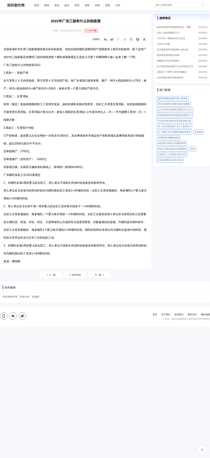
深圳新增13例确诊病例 (168, 137)
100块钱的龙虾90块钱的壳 (170, 77)
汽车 (117, 5)
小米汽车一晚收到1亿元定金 (171, 38)
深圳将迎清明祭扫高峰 (168, 55)
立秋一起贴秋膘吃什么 (168, 32)
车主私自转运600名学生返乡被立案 (174, 121)
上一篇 (51, 275)
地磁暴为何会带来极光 (168, 60)
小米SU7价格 (163, 44)
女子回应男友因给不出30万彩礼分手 (175, 66)
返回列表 (75, 275)
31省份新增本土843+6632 (170, 160)
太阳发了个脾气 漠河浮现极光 (172, 72)
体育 (107, 5)
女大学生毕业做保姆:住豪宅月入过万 (175, 109)
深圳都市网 (15, 5)
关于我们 (165, 314)
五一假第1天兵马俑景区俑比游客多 (174, 132)
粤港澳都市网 (10, 296)
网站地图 (205, 314)
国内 (46, 5)
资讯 (56, 5)
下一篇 (99, 275)
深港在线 (24, 296)
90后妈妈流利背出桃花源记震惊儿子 (175, 115)
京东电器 (198, 132)
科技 (97, 5)
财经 (87, 5)
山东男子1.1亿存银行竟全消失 (172, 154)
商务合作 (192, 314)
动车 (193, 149)
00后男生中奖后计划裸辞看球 (171, 143)
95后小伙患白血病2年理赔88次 (172, 149)
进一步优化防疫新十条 (168, 126)
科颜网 (35, 296)
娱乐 (67, 5)
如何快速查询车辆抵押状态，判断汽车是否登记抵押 (175, 27)
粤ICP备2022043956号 (199, 319)
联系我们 (179, 314)
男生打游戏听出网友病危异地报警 (173, 104)
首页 (36, 5)
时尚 (77, 5)
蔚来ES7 (187, 126)
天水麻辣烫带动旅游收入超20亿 (173, 49)
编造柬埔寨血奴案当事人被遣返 (172, 98)
